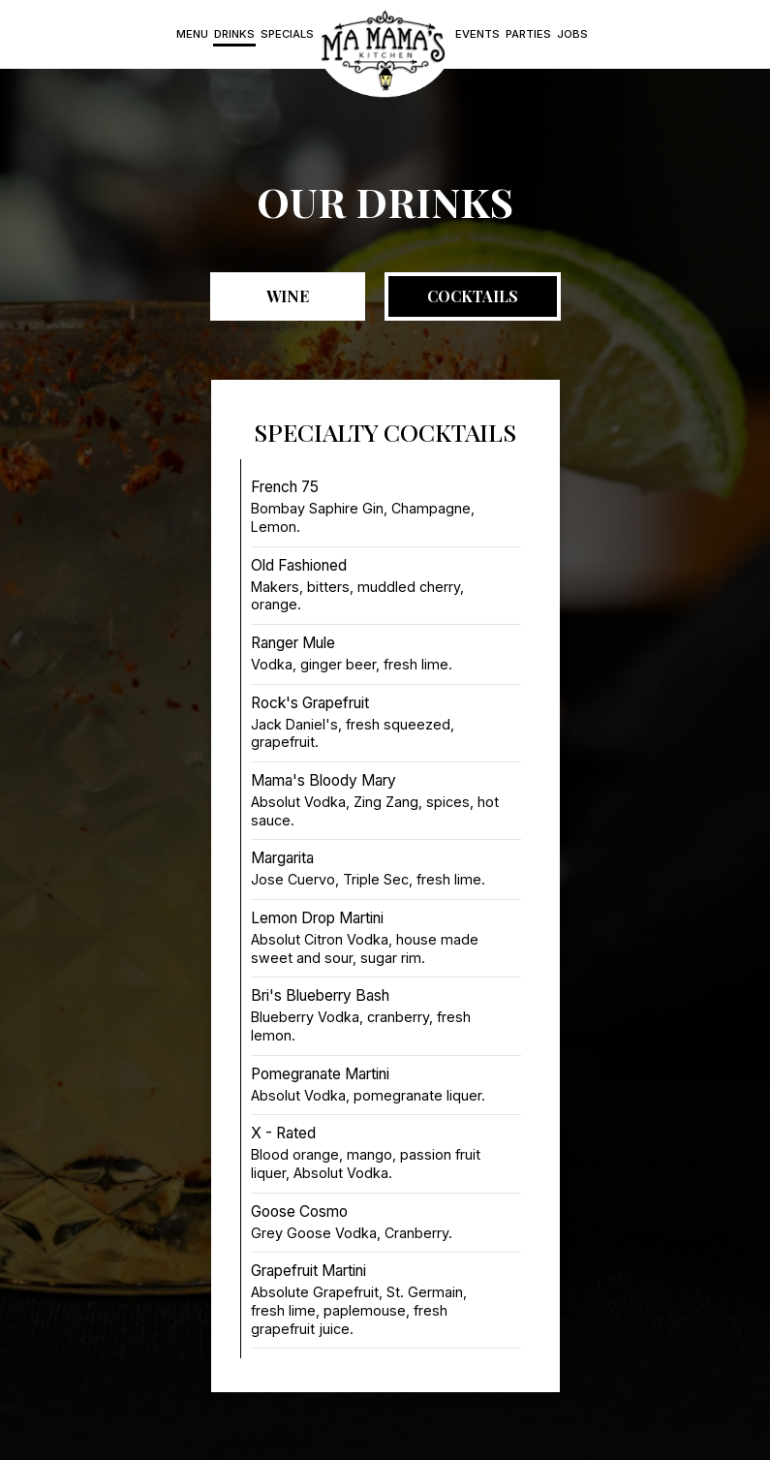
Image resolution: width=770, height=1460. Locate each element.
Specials (287, 34)
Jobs (572, 34)
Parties (528, 34)
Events (477, 34)
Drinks (234, 34)
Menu (192, 34)
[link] (384, 51)
